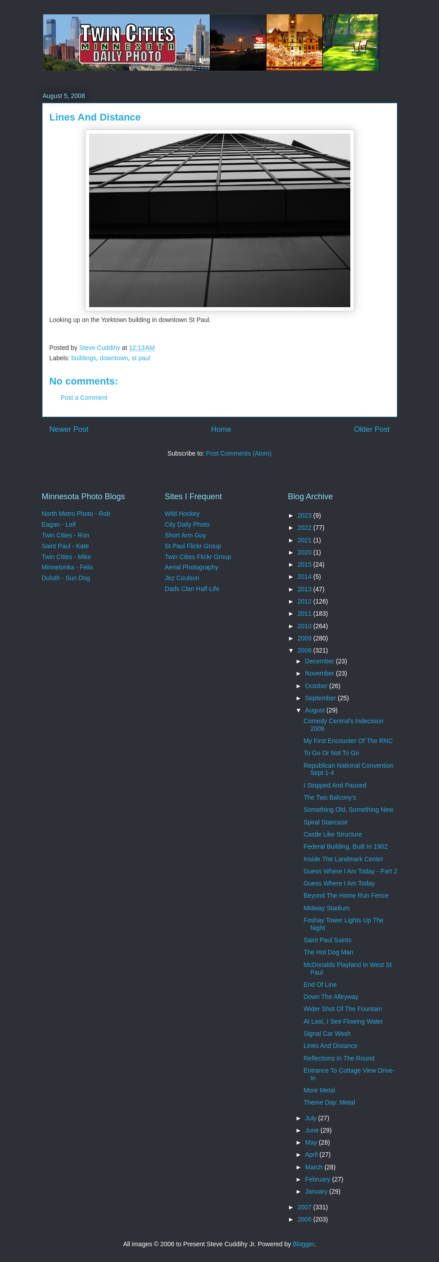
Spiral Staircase (325, 822)
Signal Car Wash (327, 1033)
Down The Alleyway (330, 996)
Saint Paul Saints (327, 940)
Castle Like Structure (332, 834)
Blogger (303, 1244)
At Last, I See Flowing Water (343, 1021)
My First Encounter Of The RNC (348, 740)
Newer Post (69, 429)
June (313, 1130)
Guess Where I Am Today (339, 883)
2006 (305, 1219)
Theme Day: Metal (329, 1102)
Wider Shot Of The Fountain (342, 1008)
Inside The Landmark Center (343, 859)
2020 (305, 552)
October (317, 685)
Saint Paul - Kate (65, 546)
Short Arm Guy (185, 535)
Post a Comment (84, 397)
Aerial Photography (191, 567)
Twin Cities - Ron (66, 535)
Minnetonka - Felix (67, 567)
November (320, 673)
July (311, 1118)
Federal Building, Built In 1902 (345, 846)
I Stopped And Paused (334, 785)
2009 (305, 638)
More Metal (319, 1090)
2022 (305, 527)
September (321, 698)
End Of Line (320, 984)
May (312, 1142)
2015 (305, 564)
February (318, 1179)
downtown (114, 358)
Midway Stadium (326, 908)
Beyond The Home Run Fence (346, 895)
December (320, 661)
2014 (305, 576)
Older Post (371, 429)
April (312, 1154)
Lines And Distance (330, 1045)
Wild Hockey (182, 513)
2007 (305, 1207)
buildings (84, 358)
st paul (140, 358)
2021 (305, 540)
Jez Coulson (182, 578)
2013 (305, 589)
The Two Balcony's (329, 797)
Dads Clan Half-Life (192, 588)
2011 (305, 613)
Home (221, 429)
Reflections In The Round (339, 1058)
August (315, 710)
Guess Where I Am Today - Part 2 (350, 871)
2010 (305, 626)
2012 (305, 601)
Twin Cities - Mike (66, 556)
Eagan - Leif (59, 524)
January (317, 1191)
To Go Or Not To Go (331, 752)
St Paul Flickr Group (193, 546)
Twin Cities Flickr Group (198, 556)
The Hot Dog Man (328, 952)
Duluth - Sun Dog (66, 578)
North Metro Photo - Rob (76, 513)
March (315, 1167)
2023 (305, 515)
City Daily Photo (187, 524)
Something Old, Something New (348, 809)
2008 (305, 650)
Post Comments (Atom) (239, 453)
